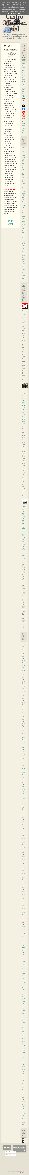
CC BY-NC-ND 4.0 (23, 93)
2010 (23, 728)
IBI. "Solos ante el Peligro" (23, 994)
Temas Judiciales (12, 53)
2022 (23, 665)
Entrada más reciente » (11, 221)
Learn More (12, 13)
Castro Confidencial (14, 23)
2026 (23, 644)
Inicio (10, 226)
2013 (23, 712)
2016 (23, 697)
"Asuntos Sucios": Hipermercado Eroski (23, 1055)
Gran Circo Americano (23, 1019)
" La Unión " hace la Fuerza (23, 982)
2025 (23, 649)
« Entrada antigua (10, 223)
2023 (23, 660)
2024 (23, 655)
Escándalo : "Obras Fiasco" (23, 938)
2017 (23, 691)
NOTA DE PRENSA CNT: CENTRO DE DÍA (23, 317)
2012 (23, 718)
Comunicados (23, 171)
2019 (23, 681)
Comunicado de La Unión (23, 1028)
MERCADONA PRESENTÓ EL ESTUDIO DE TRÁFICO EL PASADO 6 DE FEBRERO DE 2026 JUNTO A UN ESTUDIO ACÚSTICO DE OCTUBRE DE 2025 (23, 532)
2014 (23, 707)
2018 (23, 686)
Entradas (8, 1151)
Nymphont (22, 1172)
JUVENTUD (23, 216)
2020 (23, 676)
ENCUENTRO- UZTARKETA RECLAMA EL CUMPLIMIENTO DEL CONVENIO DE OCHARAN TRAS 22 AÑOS (23, 409)
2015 (23, 702)
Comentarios (9, 1154)
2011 (23, 723)
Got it (19, 13)
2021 (23, 670)
